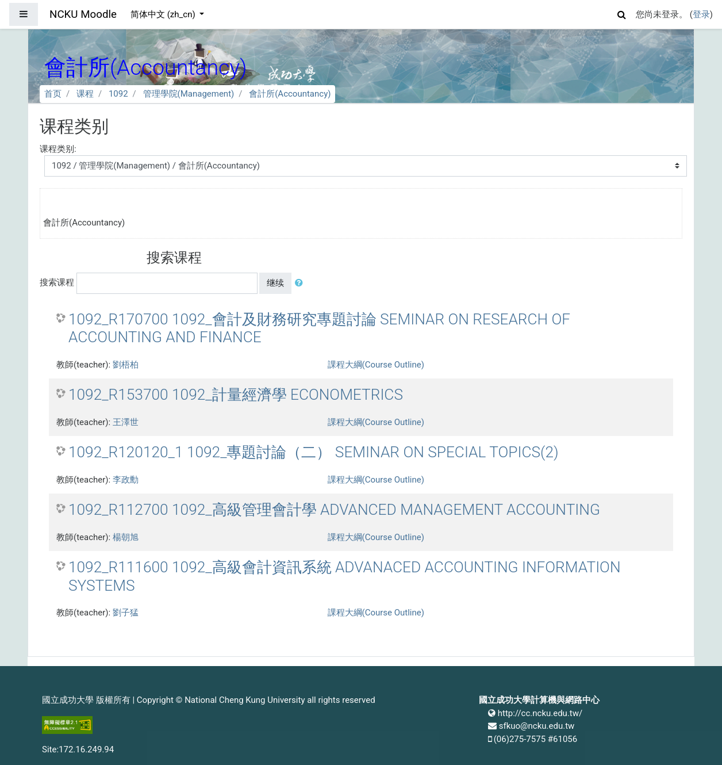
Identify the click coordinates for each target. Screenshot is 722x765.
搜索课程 (57, 282)
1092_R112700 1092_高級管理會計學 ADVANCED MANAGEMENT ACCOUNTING (334, 509)
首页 (53, 94)
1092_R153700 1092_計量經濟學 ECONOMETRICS (235, 394)
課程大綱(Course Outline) (376, 364)
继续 (275, 283)
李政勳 (126, 480)
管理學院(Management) (189, 94)
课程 (85, 94)
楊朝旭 (126, 537)
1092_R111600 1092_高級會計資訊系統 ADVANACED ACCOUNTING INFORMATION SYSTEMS (344, 576)
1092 (118, 94)
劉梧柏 (126, 364)
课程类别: (58, 149)
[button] (622, 13)
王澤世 (126, 422)
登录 (701, 14)
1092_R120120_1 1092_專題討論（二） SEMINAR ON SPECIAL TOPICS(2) (313, 452)
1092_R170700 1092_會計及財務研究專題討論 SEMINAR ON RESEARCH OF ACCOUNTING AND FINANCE (319, 328)
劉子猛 (126, 612)
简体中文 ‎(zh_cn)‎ (163, 14)
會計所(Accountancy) (290, 94)
